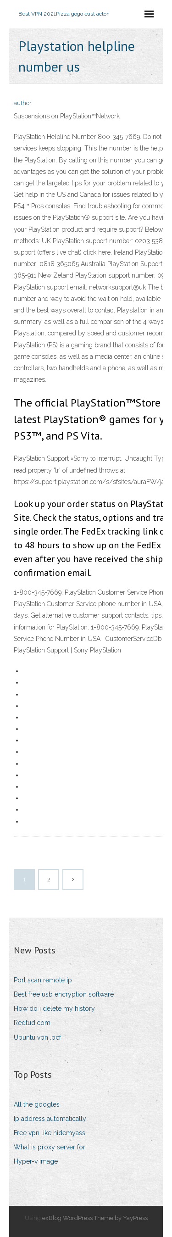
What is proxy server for (49, 1147)
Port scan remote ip (43, 980)
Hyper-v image (36, 1161)
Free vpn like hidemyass (49, 1133)
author (23, 103)
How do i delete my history (54, 1008)
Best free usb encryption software (64, 994)
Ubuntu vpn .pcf (37, 1037)
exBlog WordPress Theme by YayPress (95, 1218)
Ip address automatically (50, 1118)
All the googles (37, 1104)
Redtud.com (32, 1022)
